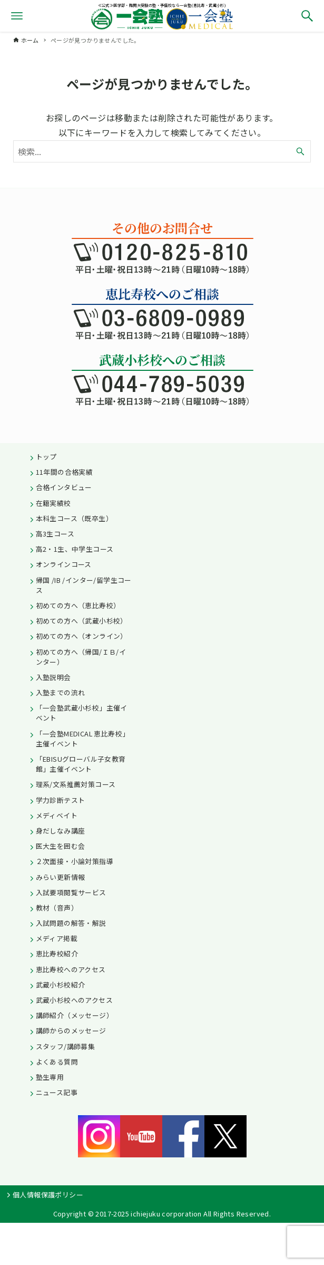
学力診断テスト (60, 800)
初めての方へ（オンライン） (81, 636)
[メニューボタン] (16, 15)
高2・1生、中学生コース (75, 549)
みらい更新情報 (60, 877)
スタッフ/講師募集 (65, 1046)
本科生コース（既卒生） (74, 518)
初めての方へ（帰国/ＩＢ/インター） (81, 657)
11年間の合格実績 (64, 472)
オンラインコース (64, 564)
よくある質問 (57, 1062)
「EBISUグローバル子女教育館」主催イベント (81, 764)
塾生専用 (50, 1077)
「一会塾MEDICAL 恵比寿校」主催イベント (83, 739)
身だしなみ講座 (60, 831)
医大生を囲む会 (60, 846)
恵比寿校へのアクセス (71, 969)
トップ (46, 457)
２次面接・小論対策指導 (74, 861)
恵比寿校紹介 (57, 953)
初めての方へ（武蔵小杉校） (81, 621)
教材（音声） (57, 908)
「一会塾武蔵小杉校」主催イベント (81, 713)
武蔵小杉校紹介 (60, 985)
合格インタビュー (64, 487)
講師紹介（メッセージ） (74, 1015)
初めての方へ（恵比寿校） (78, 605)
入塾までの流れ (60, 692)
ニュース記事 (56, 1092)
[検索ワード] (162, 151)
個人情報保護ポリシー (48, 1195)
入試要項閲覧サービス (71, 892)
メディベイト (56, 815)
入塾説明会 (53, 677)
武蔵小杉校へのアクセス (74, 1000)
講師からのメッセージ (71, 1031)
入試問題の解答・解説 (71, 923)
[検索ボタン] (307, 15)
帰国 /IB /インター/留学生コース (84, 585)
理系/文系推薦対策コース (76, 784)
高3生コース (55, 534)
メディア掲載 (56, 938)
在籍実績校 (53, 503)
